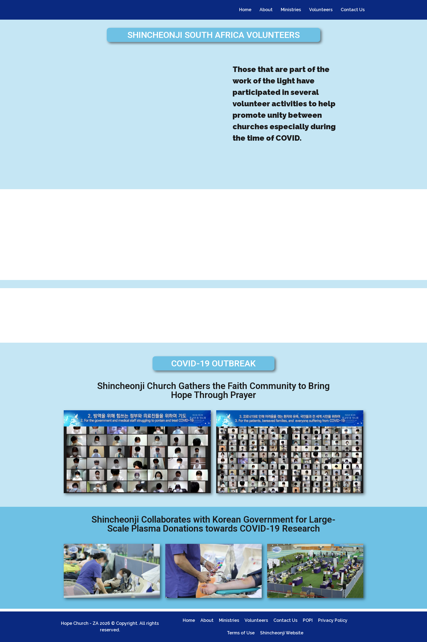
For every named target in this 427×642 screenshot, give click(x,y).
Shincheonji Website (281, 632)
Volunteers (321, 9)
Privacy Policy (332, 620)
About (266, 9)
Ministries (291, 9)
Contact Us (353, 9)
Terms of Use (241, 632)
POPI (308, 620)
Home (245, 9)
